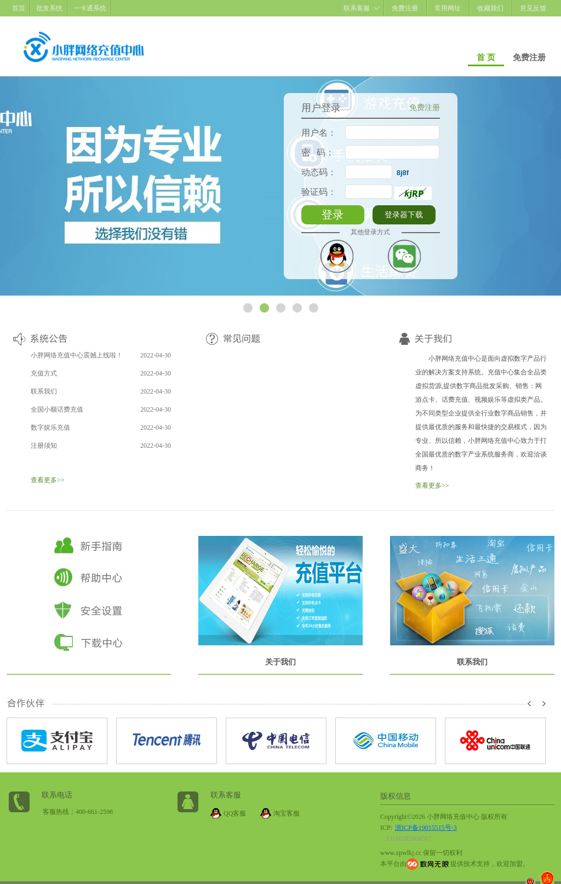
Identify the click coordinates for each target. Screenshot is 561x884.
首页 (18, 8)
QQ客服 (235, 813)
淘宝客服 (286, 813)
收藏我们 (490, 8)
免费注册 (405, 8)
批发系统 (49, 8)
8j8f (403, 173)
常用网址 (447, 8)
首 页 (486, 57)
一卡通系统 (89, 8)
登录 (333, 215)
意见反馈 (533, 8)
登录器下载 (404, 215)
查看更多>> (48, 480)
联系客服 (357, 8)
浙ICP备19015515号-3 (426, 827)
